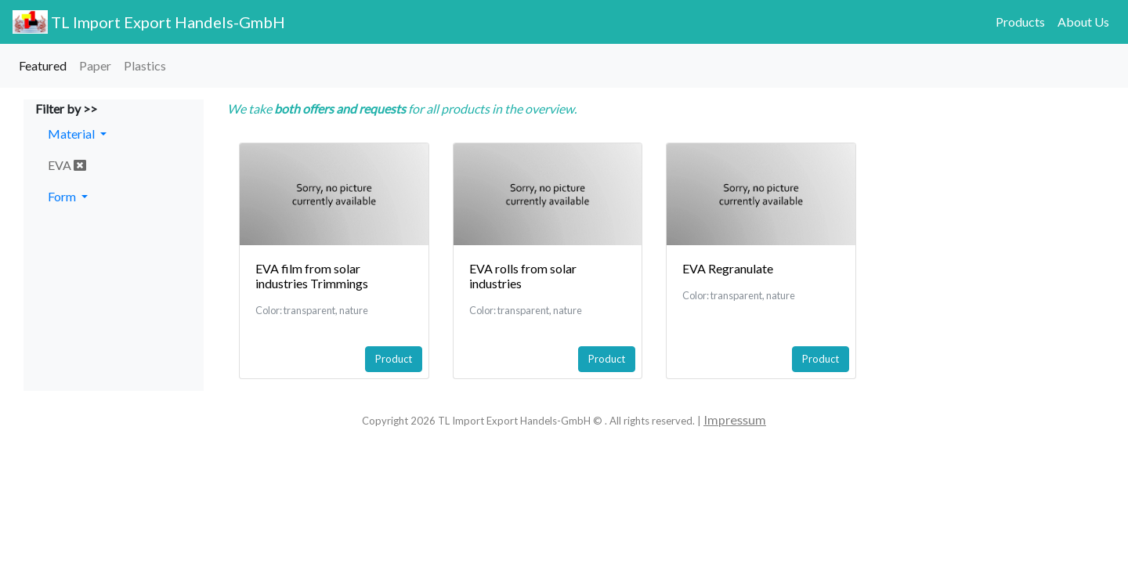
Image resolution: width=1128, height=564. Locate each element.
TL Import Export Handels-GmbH (149, 22)
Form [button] (63, 196)
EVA (67, 164)
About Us (1083, 21)
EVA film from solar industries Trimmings (311, 276)
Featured (43, 65)
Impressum (734, 419)
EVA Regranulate (727, 268)
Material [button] (72, 133)
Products (1020, 21)
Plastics (145, 65)
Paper (95, 65)
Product (393, 358)
